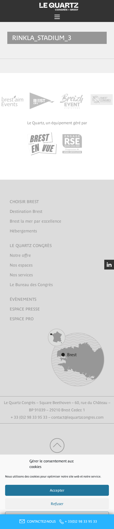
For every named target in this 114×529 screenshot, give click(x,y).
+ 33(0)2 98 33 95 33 (81, 521)
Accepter (57, 490)
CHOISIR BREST (24, 201)
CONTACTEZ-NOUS (37, 521)
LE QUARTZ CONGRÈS (31, 245)
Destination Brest (26, 211)
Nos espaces (21, 265)
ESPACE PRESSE (25, 309)
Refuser (57, 504)
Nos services (21, 274)
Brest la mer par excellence (35, 221)
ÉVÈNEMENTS (23, 299)
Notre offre (20, 255)
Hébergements (23, 230)
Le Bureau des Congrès (31, 284)
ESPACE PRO (22, 318)
